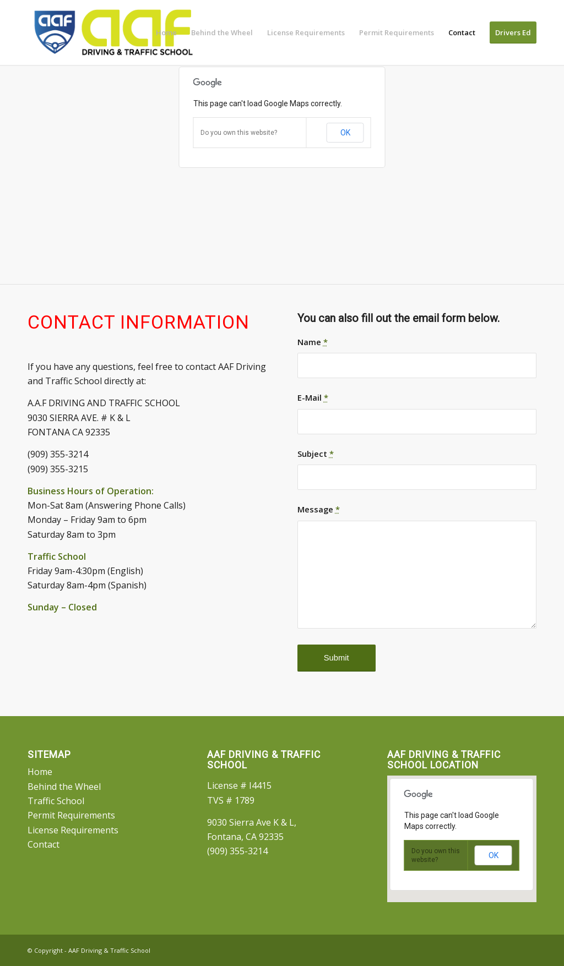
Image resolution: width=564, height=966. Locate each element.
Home (40, 772)
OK (345, 132)
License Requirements (73, 830)
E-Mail (312, 397)
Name (312, 341)
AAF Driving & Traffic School (109, 950)
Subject (315, 453)
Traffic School (56, 801)
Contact (43, 844)
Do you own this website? (238, 133)
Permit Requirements (71, 815)
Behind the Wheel (64, 787)
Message (318, 509)
